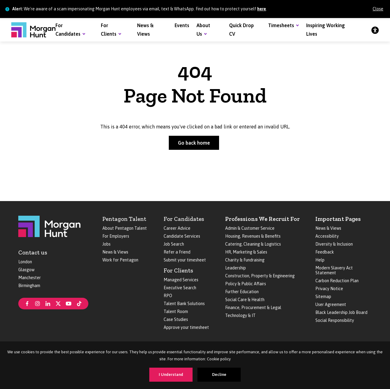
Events (182, 25)
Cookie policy (219, 359)
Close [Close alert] (378, 8)
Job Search (174, 244)
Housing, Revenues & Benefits (253, 236)
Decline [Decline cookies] (219, 374)
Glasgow (26, 269)
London (25, 261)
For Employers (115, 236)
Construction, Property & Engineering (260, 275)
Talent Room (176, 311)
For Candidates (184, 218)
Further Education (242, 291)
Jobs (106, 244)
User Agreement (330, 304)
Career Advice (177, 228)
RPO (168, 295)
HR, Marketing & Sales (246, 252)
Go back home (194, 143)
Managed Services (181, 279)
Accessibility (327, 236)
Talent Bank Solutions (184, 303)
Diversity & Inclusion (334, 244)
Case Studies (176, 319)
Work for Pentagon (120, 260)
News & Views (115, 252)
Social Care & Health (244, 299)
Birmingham (29, 285)
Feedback (324, 252)
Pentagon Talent (124, 218)
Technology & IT (240, 315)
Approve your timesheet (186, 327)
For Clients (178, 270)
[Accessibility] (375, 30)
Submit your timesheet (185, 260)
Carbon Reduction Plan (337, 280)
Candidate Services (182, 236)
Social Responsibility (334, 320)
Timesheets (281, 25)
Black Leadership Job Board (341, 312)
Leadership (235, 267)
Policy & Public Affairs (245, 283)
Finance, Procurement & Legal (253, 307)
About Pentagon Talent (124, 228)
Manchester (29, 277)
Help (319, 260)
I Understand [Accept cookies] (171, 374)
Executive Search (180, 287)
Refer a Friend (177, 252)
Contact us (32, 252)
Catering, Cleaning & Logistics (253, 244)
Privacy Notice (329, 288)
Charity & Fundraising (244, 260)
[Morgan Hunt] (33, 30)
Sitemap (323, 296)
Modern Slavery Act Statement (334, 270)
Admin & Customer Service (250, 228)
